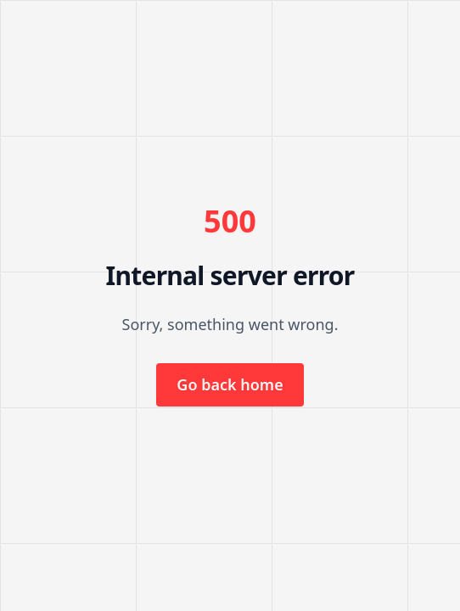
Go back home (230, 384)
